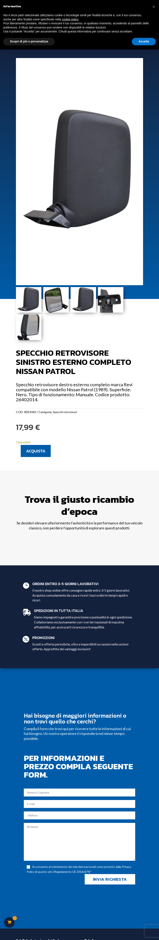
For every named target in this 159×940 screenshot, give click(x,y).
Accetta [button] (144, 41)
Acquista (35, 451)
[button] (153, 6)
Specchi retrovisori (65, 412)
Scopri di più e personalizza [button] (29, 41)
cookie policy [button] (70, 19)
